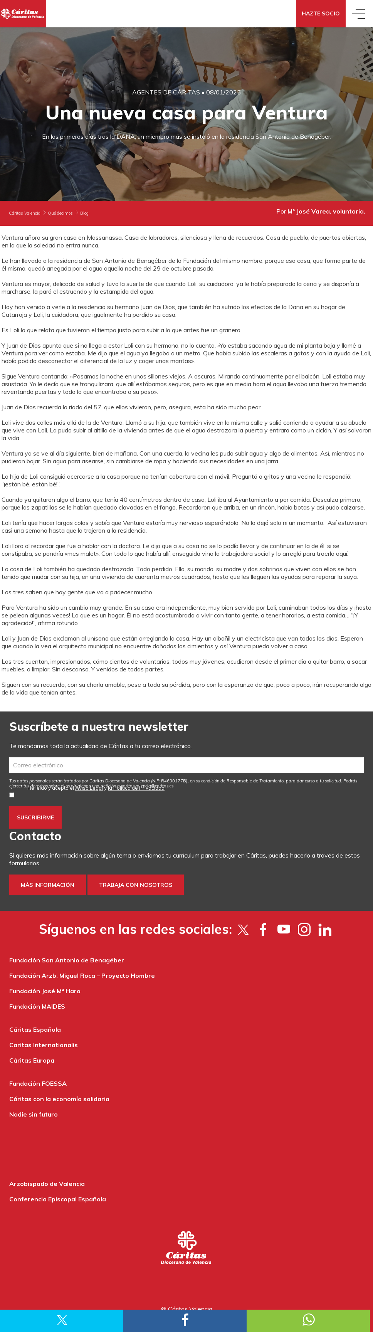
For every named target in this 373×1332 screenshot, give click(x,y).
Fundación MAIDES (37, 1006)
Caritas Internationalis (43, 1045)
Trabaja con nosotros (135, 884)
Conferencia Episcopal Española (57, 1199)
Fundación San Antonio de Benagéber (66, 960)
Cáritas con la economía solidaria (59, 1099)
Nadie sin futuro (33, 1114)
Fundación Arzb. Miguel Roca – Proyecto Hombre (82, 975)
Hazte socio (321, 13)
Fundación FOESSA (38, 1083)
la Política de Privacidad (136, 788)
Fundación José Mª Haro (45, 991)
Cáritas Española (35, 1029)
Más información (47, 884)
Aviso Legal (89, 788)
